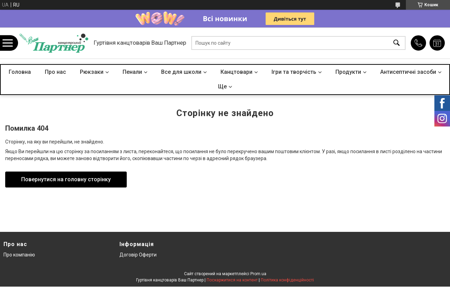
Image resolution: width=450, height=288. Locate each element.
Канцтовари (236, 72)
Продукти (348, 72)
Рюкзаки (91, 72)
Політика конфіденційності (287, 280)
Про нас (55, 72)
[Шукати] (396, 43)
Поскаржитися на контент (232, 280)
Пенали (132, 72)
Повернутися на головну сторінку (66, 179)
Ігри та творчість (294, 72)
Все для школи (181, 72)
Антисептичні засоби (408, 72)
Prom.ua (258, 273)
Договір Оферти (138, 255)
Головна (20, 72)
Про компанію (19, 255)
